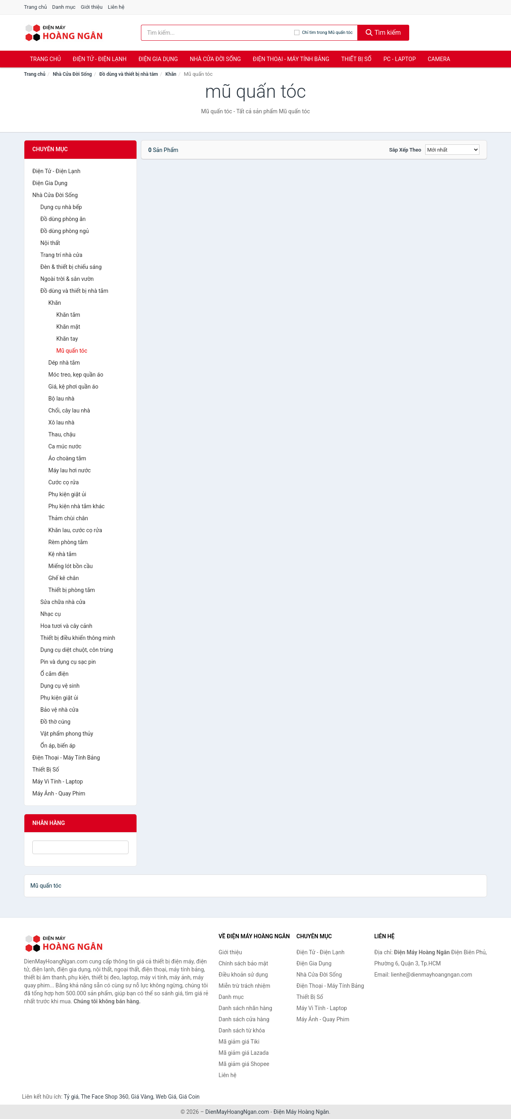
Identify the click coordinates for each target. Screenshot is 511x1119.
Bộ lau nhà (61, 398)
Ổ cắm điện (54, 674)
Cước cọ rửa (63, 482)
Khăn (170, 74)
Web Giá (166, 1096)
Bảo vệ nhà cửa (59, 710)
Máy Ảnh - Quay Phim (58, 793)
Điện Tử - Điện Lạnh (100, 59)
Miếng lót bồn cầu (70, 566)
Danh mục (64, 7)
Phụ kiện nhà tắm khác (76, 506)
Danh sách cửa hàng (244, 1019)
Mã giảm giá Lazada (244, 1053)
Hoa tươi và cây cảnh (66, 626)
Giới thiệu (91, 7)
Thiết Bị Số (356, 59)
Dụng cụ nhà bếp (61, 207)
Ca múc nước (64, 446)
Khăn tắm (68, 315)
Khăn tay (67, 339)
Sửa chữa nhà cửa (62, 602)
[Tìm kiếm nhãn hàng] (218, 33)
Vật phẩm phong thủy (66, 733)
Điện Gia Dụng (158, 59)
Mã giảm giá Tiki (239, 1041)
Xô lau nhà (61, 422)
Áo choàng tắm (67, 458)
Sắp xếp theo (405, 150)
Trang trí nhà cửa (61, 255)
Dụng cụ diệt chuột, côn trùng (76, 650)
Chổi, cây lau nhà (69, 410)
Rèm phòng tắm (68, 542)
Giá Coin (189, 1096)
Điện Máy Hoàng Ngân (301, 1112)
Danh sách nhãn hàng (245, 1008)
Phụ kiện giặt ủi (67, 494)
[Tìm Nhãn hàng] (80, 847)
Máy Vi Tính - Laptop (57, 781)
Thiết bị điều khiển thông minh (77, 638)
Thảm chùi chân (68, 518)
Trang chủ (35, 7)
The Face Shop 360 (104, 1096)
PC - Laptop (399, 59)
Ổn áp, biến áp (57, 745)
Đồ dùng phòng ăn (63, 219)
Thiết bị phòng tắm (71, 590)
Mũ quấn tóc (71, 350)
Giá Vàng (142, 1096)
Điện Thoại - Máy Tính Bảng (291, 59)
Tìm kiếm (383, 32)
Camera (439, 59)
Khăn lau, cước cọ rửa (75, 530)
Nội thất (50, 243)
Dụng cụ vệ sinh (59, 686)
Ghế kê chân (63, 578)
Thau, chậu (61, 434)
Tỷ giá (71, 1096)
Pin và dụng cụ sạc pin (68, 662)
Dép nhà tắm (64, 362)
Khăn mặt (68, 327)
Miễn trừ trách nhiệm (244, 986)
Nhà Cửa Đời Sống (215, 59)
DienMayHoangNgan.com (237, 1112)
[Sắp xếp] (452, 149)
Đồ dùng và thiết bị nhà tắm (128, 74)
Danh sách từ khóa (242, 1030)
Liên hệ (116, 7)
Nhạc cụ (50, 614)
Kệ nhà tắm (62, 554)
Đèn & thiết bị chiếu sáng (71, 267)
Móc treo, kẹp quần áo (75, 374)
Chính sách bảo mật (243, 963)
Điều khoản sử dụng (243, 974)
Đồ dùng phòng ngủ (64, 231)
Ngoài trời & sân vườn (67, 279)
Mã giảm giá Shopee (244, 1064)
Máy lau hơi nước (69, 470)
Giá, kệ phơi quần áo (73, 386)
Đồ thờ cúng (55, 721)
